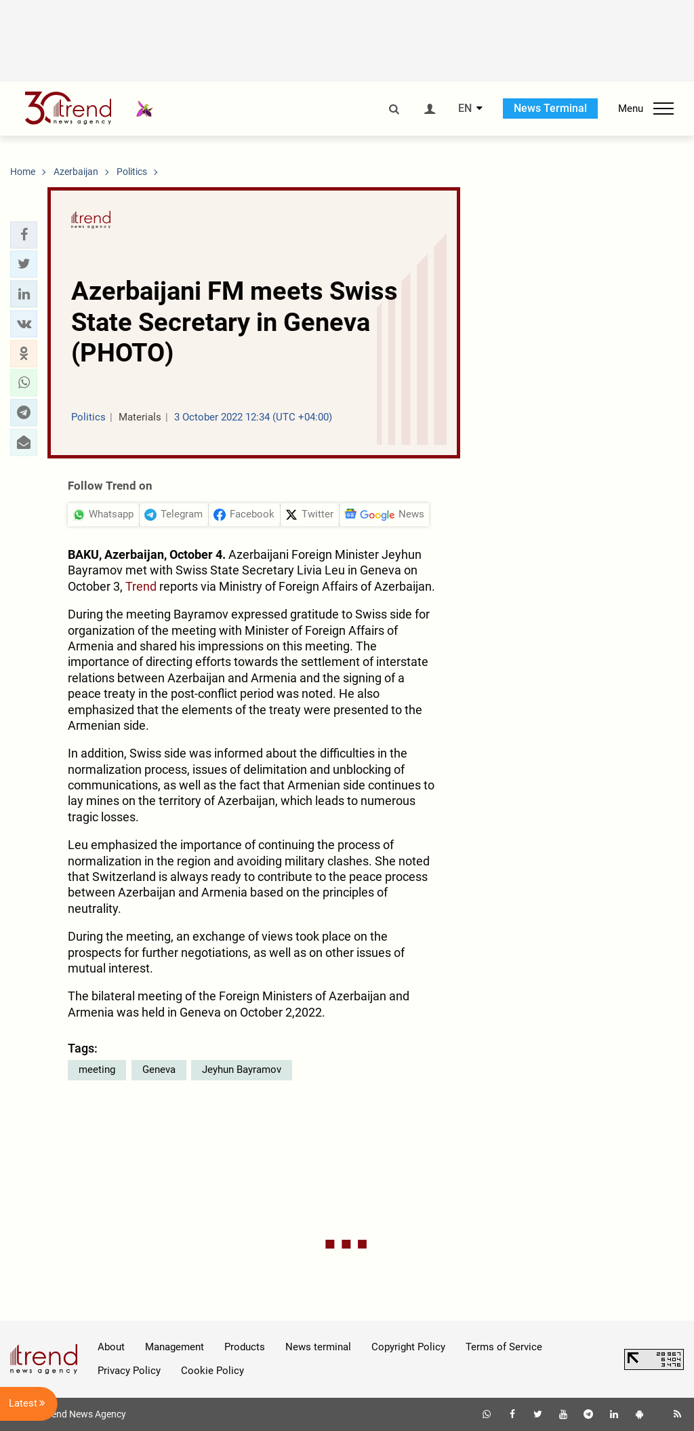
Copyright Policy (408, 1347)
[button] (23, 234)
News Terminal (550, 108)
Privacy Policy (129, 1371)
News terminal (318, 1347)
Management (174, 1347)
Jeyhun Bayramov (241, 1069)
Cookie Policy (212, 1371)
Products (244, 1347)
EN (465, 108)
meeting (97, 1069)
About (111, 1347)
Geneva (159, 1069)
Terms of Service (504, 1347)
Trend (141, 586)
